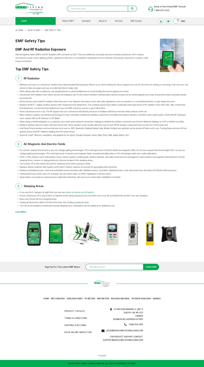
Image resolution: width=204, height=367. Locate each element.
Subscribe (151, 267)
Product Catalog (74, 311)
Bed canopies (58, 298)
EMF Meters (103, 298)
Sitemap (132, 363)
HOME (46, 298)
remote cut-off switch (83, 192)
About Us (104, 21)
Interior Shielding (141, 298)
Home (20, 30)
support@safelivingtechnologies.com (123, 340)
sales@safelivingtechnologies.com (124, 330)
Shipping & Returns (75, 325)
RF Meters (90, 298)
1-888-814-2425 (136, 324)
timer (69, 192)
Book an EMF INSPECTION (78, 332)
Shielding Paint (75, 298)
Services (120, 21)
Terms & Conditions (75, 318)
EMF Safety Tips (53, 30)
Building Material (120, 298)
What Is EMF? (69, 21)
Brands (157, 298)
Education (88, 21)
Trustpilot (102, 355)
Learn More (20, 212)
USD (184, 21)
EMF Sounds (136, 21)
